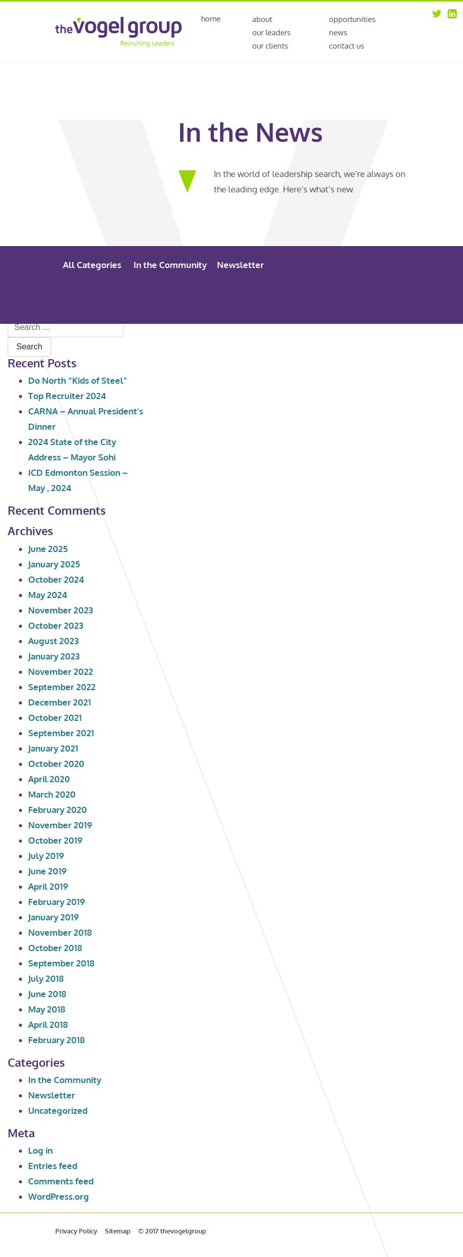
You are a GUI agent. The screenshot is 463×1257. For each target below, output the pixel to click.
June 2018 (47, 993)
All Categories (92, 264)
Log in (40, 1150)
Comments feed (61, 1181)
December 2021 (59, 702)
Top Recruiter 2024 (67, 395)
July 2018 (46, 978)
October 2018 (55, 947)
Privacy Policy (76, 1231)
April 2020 (49, 779)
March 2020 (52, 794)
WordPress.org (58, 1196)
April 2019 (48, 886)
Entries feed (52, 1165)
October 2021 (55, 717)
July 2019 (46, 855)
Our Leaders (271, 32)
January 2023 (54, 656)
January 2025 (54, 564)
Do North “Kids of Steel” (77, 380)
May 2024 (47, 594)
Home (211, 19)
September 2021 (61, 732)
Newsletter (240, 264)
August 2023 (53, 640)
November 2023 (60, 610)
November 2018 (60, 932)
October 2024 (56, 579)
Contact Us (346, 46)
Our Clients (270, 46)
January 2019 (53, 917)
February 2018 (56, 1039)
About (262, 19)
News (338, 32)
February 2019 (56, 901)
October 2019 (55, 840)
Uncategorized (57, 1110)
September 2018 (61, 963)
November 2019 (60, 825)
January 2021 (53, 748)
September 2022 (62, 686)
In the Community (170, 264)
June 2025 (48, 548)
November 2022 (60, 671)
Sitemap (117, 1231)
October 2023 (55, 625)
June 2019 (47, 871)
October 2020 (56, 763)
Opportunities (352, 19)
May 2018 (46, 1009)
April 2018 (48, 1024)
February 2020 (57, 809)
